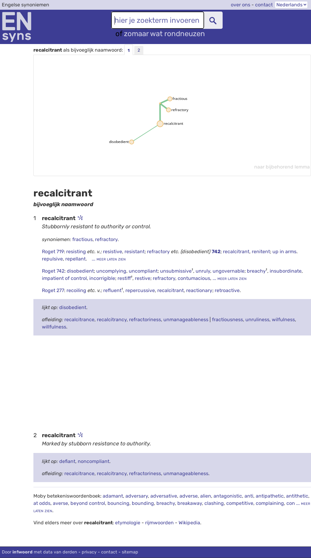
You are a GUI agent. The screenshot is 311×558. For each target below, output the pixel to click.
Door (39, 552)
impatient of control (64, 278)
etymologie (127, 523)
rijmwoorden (159, 523)
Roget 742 (53, 271)
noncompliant (93, 461)
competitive (239, 503)
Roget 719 (53, 251)
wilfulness (283, 319)
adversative (163, 496)
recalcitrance (79, 319)
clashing (214, 503)
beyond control (87, 503)
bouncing (118, 503)
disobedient (80, 271)
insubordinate (286, 271)
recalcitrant (236, 251)
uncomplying (111, 271)
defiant (67, 461)
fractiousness (227, 319)
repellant (75, 259)
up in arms (284, 251)
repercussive (140, 290)
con (290, 503)
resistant (135, 251)
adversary (136, 496)
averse (60, 503)
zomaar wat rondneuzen (164, 33)
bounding (143, 503)
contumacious (194, 278)
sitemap (130, 552)
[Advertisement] (172, 382)
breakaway (189, 503)
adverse (188, 496)
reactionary (199, 290)
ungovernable (228, 271)
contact (264, 5)
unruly (203, 271)
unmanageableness (185, 319)
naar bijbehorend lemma (282, 167)
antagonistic (228, 496)
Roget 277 (53, 290)
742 (216, 251)
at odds (41, 503)
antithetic (297, 496)
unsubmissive (176, 271)
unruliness (257, 319)
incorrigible (102, 278)
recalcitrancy (112, 319)
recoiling (77, 290)
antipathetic (270, 496)
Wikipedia (189, 523)
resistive (112, 251)
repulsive (52, 259)
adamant (113, 496)
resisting (76, 251)
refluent (112, 290)
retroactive (227, 290)
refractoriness (145, 319)
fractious (82, 239)
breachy (256, 271)
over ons (240, 5)
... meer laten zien (108, 259)
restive (142, 278)
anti (248, 496)
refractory (106, 239)
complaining (270, 503)
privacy (89, 552)
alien (205, 496)
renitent (261, 251)
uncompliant (143, 271)
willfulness (54, 327)
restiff (124, 278)
